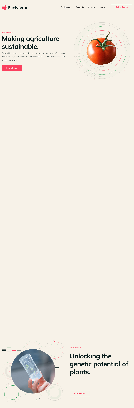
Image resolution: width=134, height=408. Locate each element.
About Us (80, 7)
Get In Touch (121, 7)
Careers (91, 7)
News (102, 7)
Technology (66, 7)
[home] (14, 7)
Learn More (11, 68)
